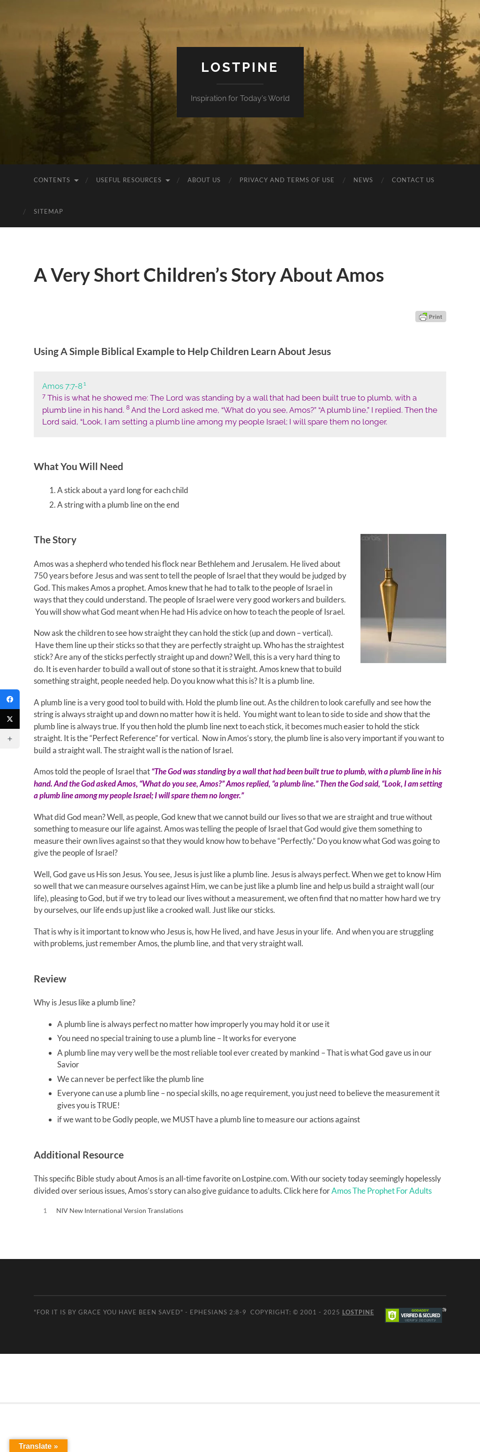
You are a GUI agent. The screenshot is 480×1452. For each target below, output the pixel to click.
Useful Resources (129, 180)
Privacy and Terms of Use (287, 180)
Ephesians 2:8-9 (218, 1312)
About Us (204, 180)
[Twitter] (10, 719)
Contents (52, 180)
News (363, 180)
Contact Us (413, 180)
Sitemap (48, 211)
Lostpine (240, 67)
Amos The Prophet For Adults (381, 1191)
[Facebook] (10, 699)
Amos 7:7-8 (62, 386)
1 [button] (84, 383)
